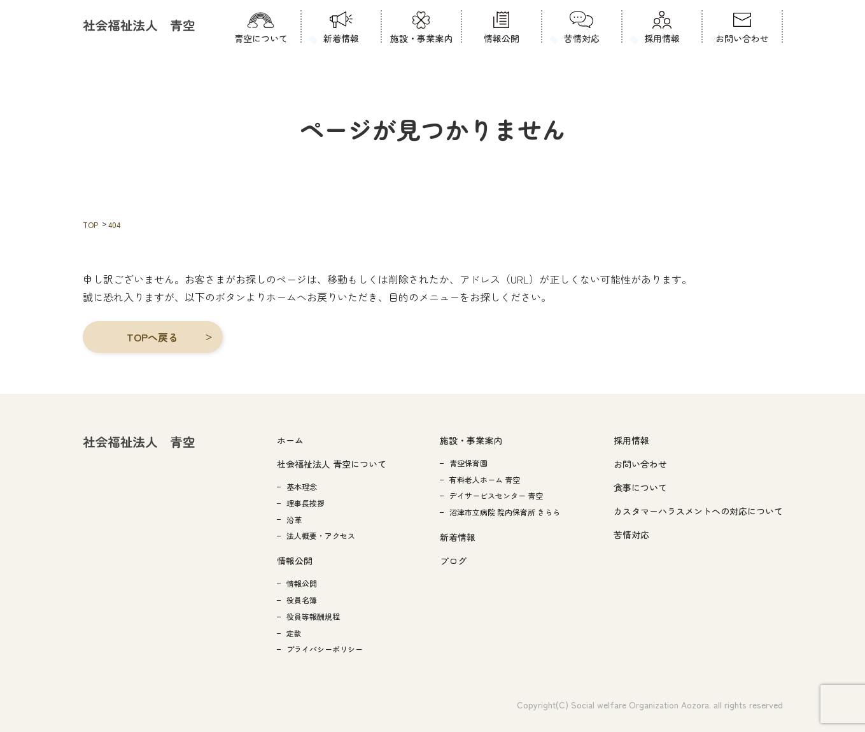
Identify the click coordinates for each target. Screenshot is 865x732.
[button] (153, 337)
